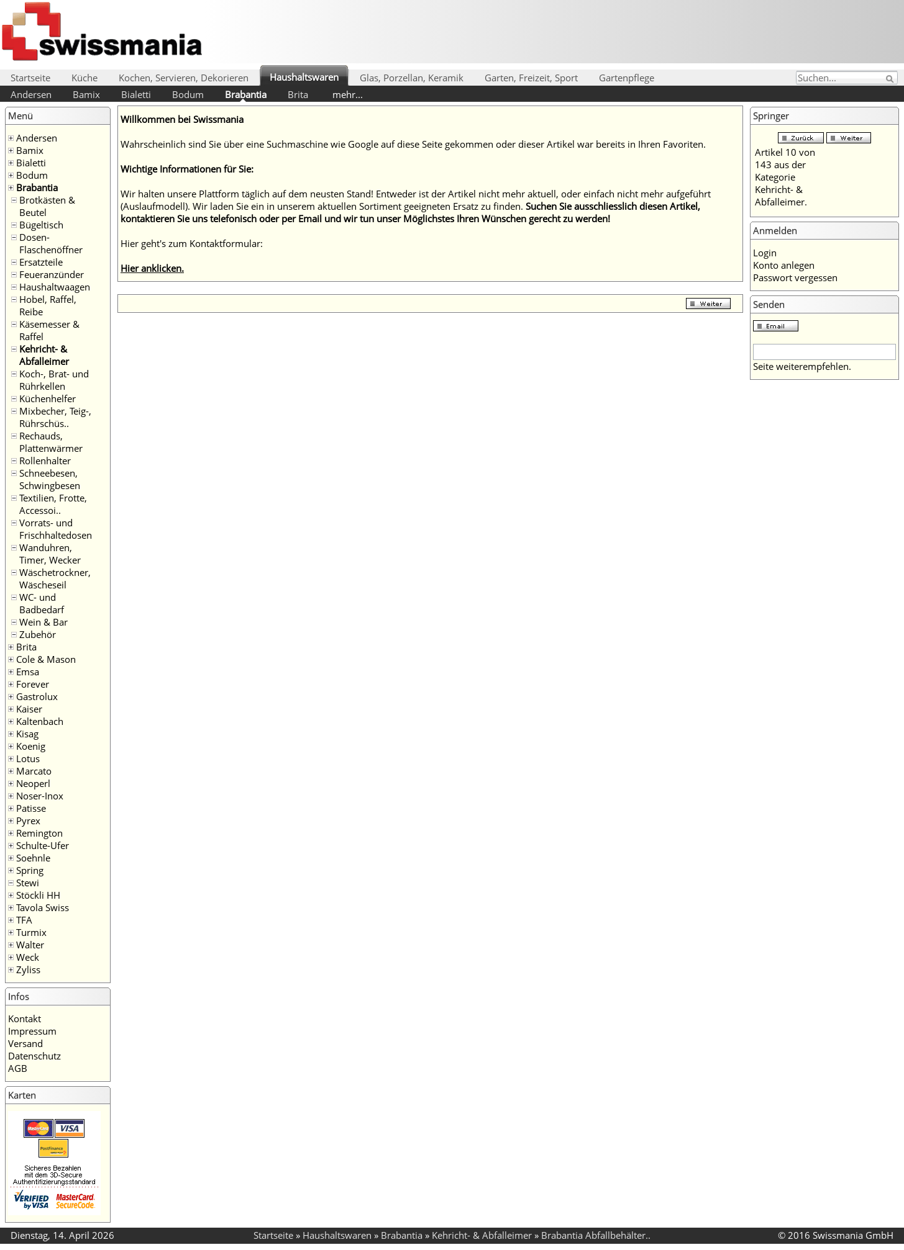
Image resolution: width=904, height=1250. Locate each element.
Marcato (34, 771)
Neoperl (33, 783)
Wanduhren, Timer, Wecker (50, 553)
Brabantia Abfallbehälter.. (596, 1235)
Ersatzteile (41, 262)
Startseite (30, 77)
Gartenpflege (626, 77)
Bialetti (136, 94)
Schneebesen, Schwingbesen (49, 479)
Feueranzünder (51, 274)
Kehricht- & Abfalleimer (44, 355)
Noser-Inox (39, 795)
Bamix (86, 94)
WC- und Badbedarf (41, 603)
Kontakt (24, 1018)
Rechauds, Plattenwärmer (51, 441)
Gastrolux (37, 696)
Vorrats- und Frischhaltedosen (55, 528)
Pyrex (28, 820)
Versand (25, 1043)
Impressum (32, 1031)
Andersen (31, 94)
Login (765, 252)
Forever (32, 684)
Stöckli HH (38, 895)
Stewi (27, 882)
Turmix (31, 932)
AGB (17, 1068)
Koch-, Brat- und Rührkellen (54, 379)
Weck (27, 957)
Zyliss (28, 969)
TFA (24, 920)
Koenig (30, 746)
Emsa (27, 671)
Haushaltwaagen (54, 287)
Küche (84, 77)
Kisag (27, 733)
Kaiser (29, 709)
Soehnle (33, 858)
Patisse (31, 808)
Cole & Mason (46, 659)
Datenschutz (34, 1056)
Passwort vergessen (795, 277)
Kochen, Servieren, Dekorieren (184, 77)
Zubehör (37, 634)
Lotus (28, 758)
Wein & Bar (43, 622)
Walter (30, 944)
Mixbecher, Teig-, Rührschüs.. (55, 417)
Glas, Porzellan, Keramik (411, 77)
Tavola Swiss (42, 907)
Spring (29, 870)
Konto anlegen (784, 265)
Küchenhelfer (47, 398)
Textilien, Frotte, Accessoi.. (53, 504)
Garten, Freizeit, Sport (531, 77)
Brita (298, 94)
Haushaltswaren (304, 77)
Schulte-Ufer (42, 845)
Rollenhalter (45, 460)
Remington (39, 833)
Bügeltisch (41, 224)
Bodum (188, 94)
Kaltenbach (39, 721)
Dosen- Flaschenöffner (51, 243)
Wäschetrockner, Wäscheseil (55, 578)
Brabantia (246, 94)
